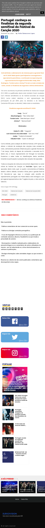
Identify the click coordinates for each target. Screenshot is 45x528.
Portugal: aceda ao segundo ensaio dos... (27, 490)
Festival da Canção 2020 (33, 191)
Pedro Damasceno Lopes (26, 33)
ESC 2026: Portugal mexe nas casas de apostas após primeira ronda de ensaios (21, 399)
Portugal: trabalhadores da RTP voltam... (9, 489)
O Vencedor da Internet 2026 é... (20, 424)
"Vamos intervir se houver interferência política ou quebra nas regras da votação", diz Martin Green (15, 386)
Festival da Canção (16, 191)
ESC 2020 (5, 191)
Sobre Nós (24, 499)
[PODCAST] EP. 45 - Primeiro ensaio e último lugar (21, 453)
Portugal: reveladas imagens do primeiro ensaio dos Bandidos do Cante (20, 413)
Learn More (19, 14)
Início (17, 499)
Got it (28, 14)
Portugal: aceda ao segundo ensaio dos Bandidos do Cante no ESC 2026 (21, 441)
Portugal (4, 195)
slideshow (13, 195)
